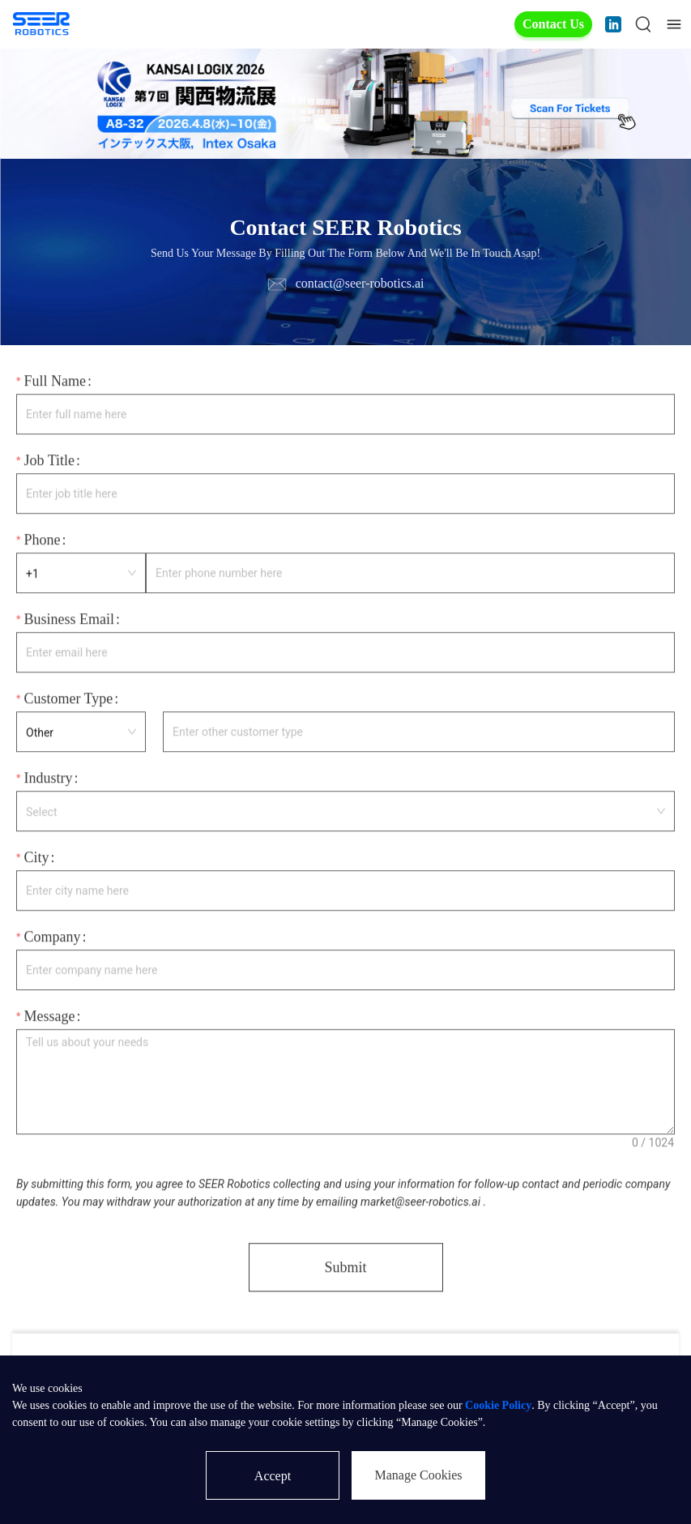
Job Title (49, 462)
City (36, 859)
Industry (47, 779)
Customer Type (68, 700)
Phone (41, 541)
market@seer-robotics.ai (420, 1203)
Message (49, 1018)
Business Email (68, 621)
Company (51, 938)
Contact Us (553, 24)
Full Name (54, 382)
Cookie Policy (498, 1405)
